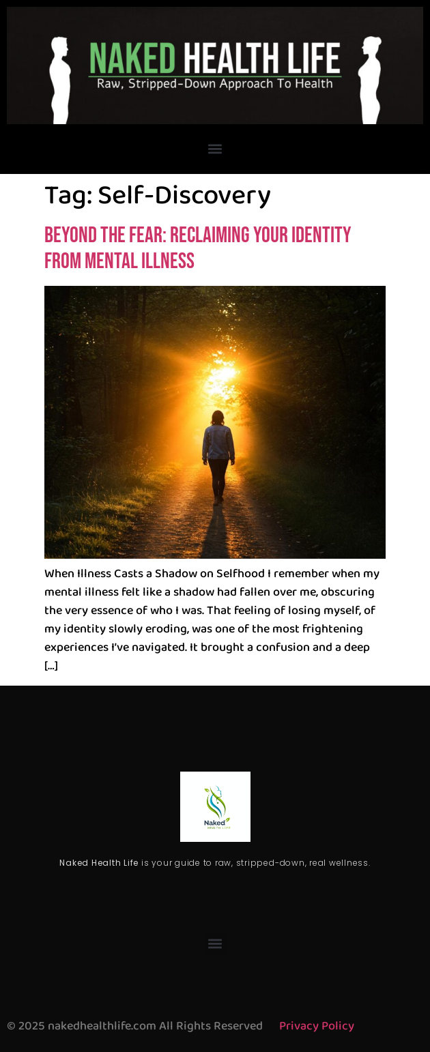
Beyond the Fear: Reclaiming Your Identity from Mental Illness (198, 248)
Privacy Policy (316, 1026)
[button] (215, 149)
